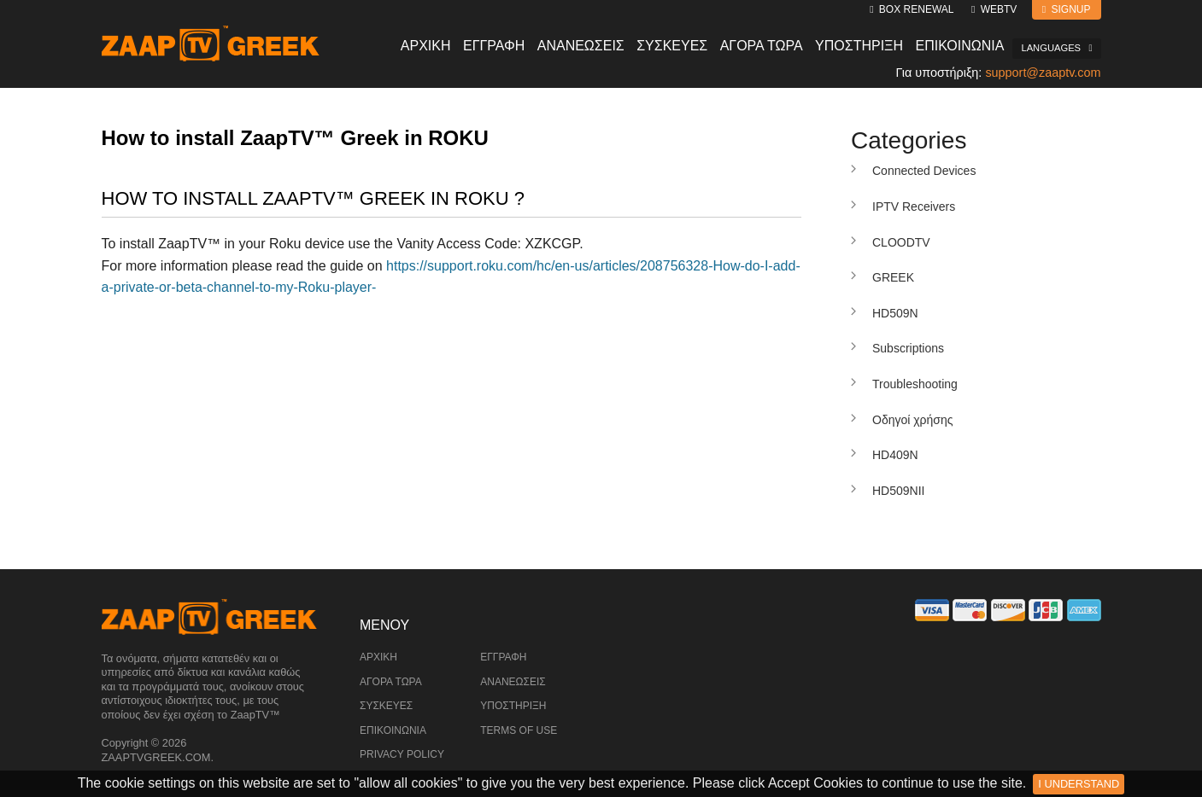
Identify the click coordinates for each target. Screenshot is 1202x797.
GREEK (893, 277)
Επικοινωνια (960, 45)
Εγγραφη (494, 45)
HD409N (895, 455)
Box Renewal (911, 9)
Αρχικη (426, 45)
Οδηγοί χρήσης (912, 420)
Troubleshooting (915, 384)
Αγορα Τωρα (761, 45)
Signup (1066, 9)
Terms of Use (518, 730)
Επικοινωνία (393, 730)
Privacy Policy (402, 754)
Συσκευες (671, 45)
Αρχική (378, 657)
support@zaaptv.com (1042, 72)
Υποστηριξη (859, 45)
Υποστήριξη (513, 706)
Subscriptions (908, 348)
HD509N (895, 313)
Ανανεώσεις (513, 682)
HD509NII (898, 490)
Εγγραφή (503, 657)
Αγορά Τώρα (391, 682)
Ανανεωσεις (580, 45)
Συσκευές (386, 706)
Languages (1056, 48)
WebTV (994, 9)
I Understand (1078, 783)
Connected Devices (924, 170)
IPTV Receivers (913, 206)
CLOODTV (901, 242)
